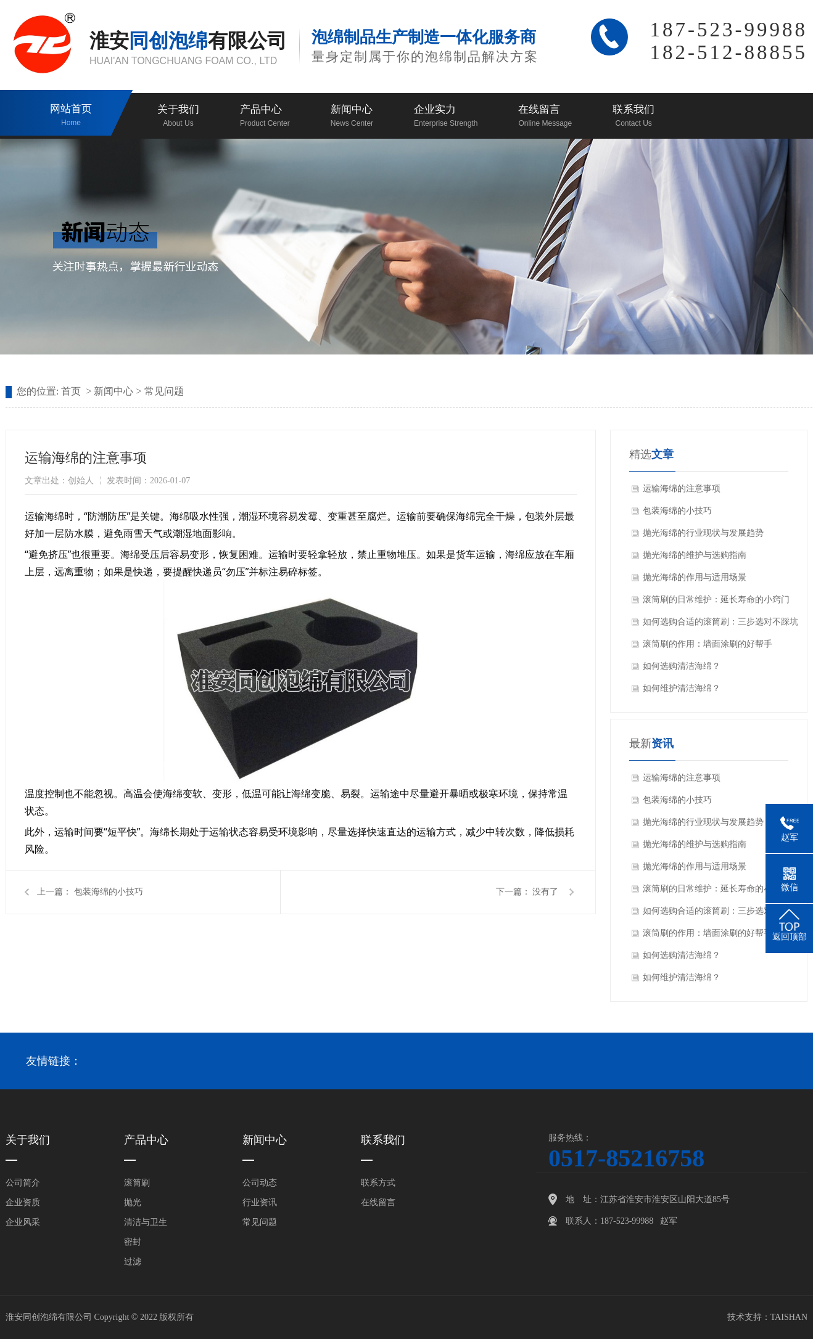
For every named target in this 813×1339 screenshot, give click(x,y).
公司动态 (259, 1182)
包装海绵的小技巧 (108, 891)
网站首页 (71, 116)
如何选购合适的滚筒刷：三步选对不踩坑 (720, 621)
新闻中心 (352, 116)
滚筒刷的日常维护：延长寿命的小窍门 (716, 599)
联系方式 (378, 1182)
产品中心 (265, 116)
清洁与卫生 (145, 1222)
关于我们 (178, 116)
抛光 (132, 1202)
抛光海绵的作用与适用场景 (694, 577)
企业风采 (23, 1222)
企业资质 (23, 1202)
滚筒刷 (137, 1182)
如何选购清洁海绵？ (681, 666)
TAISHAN (788, 1317)
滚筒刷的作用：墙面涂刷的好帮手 (707, 644)
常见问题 (164, 391)
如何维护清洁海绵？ (681, 688)
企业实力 (445, 116)
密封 (132, 1242)
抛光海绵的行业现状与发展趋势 (703, 533)
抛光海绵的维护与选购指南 (694, 555)
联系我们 (633, 116)
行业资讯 (259, 1202)
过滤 (132, 1261)
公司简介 (23, 1182)
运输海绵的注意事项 (681, 488)
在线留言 (545, 116)
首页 (71, 391)
